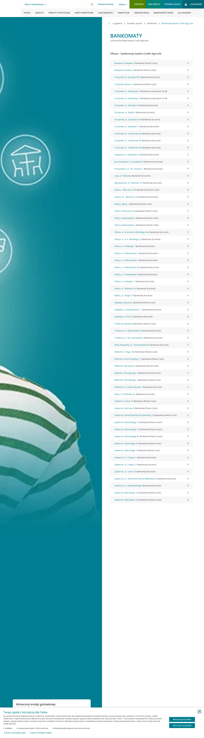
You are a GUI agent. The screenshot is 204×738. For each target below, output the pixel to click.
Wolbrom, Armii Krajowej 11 (151, 359)
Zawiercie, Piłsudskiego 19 (151, 429)
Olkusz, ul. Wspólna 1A (151, 288)
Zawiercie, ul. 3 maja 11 (151, 457)
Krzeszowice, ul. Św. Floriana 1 (151, 168)
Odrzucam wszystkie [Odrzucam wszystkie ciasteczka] (182, 725)
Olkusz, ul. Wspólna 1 (151, 281)
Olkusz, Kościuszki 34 (151, 211)
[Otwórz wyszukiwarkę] (92, 4)
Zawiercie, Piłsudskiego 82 (151, 436)
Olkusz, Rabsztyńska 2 (151, 218)
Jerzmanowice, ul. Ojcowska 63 (151, 161)
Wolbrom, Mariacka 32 (151, 366)
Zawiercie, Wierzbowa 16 (151, 492)
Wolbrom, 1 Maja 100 (151, 351)
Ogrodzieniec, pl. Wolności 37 (151, 182)
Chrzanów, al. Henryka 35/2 (151, 77)
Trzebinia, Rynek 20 (151, 323)
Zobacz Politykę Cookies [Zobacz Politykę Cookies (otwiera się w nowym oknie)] (41, 733)
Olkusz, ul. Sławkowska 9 (151, 274)
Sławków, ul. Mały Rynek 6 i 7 (151, 309)
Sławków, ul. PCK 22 (151, 316)
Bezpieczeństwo (106, 4)
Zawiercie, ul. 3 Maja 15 (151, 464)
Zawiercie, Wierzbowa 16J (151, 499)
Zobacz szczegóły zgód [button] (15, 733)
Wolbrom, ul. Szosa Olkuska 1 (151, 387)
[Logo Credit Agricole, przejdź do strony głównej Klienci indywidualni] (10, 8)
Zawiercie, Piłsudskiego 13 (151, 422)
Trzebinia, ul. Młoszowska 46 (151, 330)
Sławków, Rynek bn (151, 302)
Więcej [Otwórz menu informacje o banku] (122, 4)
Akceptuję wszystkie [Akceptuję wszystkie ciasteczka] (182, 719)
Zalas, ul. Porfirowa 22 (151, 394)
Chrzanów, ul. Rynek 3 (151, 112)
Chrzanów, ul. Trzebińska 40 (151, 133)
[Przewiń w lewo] (109, 23)
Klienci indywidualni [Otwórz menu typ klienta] (34, 4)
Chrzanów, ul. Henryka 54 (151, 105)
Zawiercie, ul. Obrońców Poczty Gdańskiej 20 (151, 478)
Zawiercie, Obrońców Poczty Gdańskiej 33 (151, 415)
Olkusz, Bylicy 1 (151, 204)
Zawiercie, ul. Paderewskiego (151, 485)
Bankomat (152, 23)
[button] (199, 711)
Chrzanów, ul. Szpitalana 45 (151, 119)
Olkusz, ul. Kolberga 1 (151, 246)
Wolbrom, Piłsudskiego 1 (151, 373)
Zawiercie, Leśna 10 (151, 401)
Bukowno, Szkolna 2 (151, 70)
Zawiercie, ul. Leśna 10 (151, 471)
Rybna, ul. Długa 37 (151, 295)
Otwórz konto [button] (172, 4)
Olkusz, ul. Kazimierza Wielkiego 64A (151, 232)
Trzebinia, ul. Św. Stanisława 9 (151, 337)
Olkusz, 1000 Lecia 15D (151, 189)
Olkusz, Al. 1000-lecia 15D (151, 197)
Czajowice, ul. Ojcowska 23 (151, 154)
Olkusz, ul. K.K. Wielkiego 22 (151, 239)
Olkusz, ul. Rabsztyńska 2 (151, 253)
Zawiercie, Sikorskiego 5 (151, 450)
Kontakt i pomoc (135, 23)
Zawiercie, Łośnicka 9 (151, 408)
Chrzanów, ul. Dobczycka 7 (151, 91)
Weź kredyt (154, 4)
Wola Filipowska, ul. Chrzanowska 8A (151, 345)
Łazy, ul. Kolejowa (151, 175)
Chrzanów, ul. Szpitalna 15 (151, 126)
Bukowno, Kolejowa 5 (151, 63)
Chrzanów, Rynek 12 (151, 84)
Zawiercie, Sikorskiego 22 (151, 443)
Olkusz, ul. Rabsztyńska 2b (151, 267)
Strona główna (116, 23)
